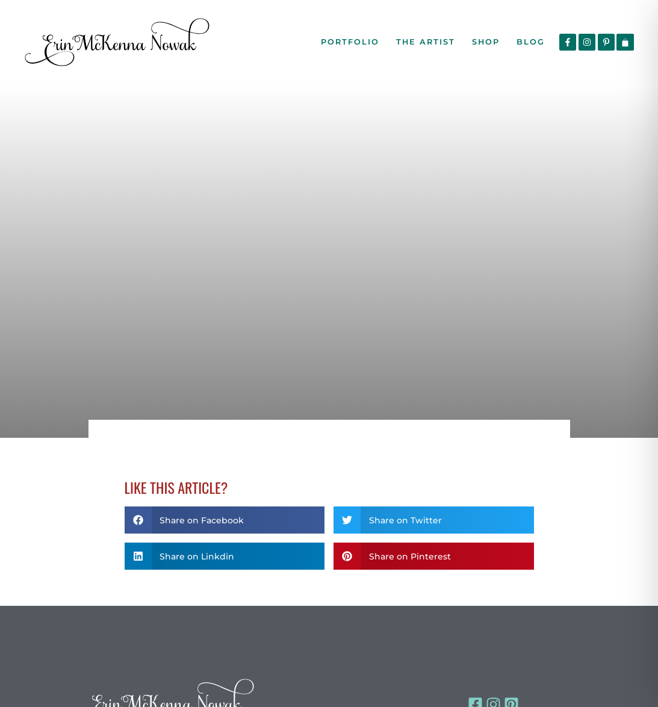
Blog (531, 41)
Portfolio (350, 41)
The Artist (425, 41)
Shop (486, 41)
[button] (225, 520)
